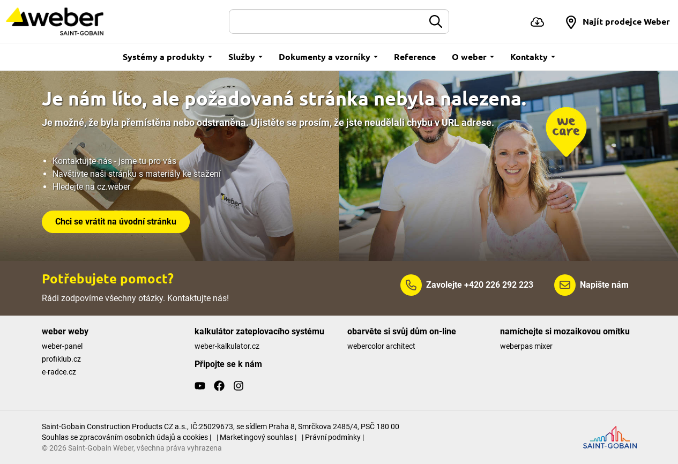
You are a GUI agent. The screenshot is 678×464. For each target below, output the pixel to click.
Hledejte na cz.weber (91, 187)
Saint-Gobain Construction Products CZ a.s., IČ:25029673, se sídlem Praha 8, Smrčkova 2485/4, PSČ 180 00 (220, 426)
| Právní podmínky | (333, 437)
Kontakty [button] (532, 56)
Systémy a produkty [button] (167, 56)
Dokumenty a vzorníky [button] (328, 56)
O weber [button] (473, 56)
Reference (415, 56)
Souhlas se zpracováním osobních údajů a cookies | (126, 437)
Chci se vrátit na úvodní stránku (115, 221)
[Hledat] (326, 21)
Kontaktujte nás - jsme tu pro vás (114, 161)
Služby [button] (245, 56)
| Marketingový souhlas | (256, 437)
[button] (617, 21)
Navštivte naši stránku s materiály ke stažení (137, 174)
